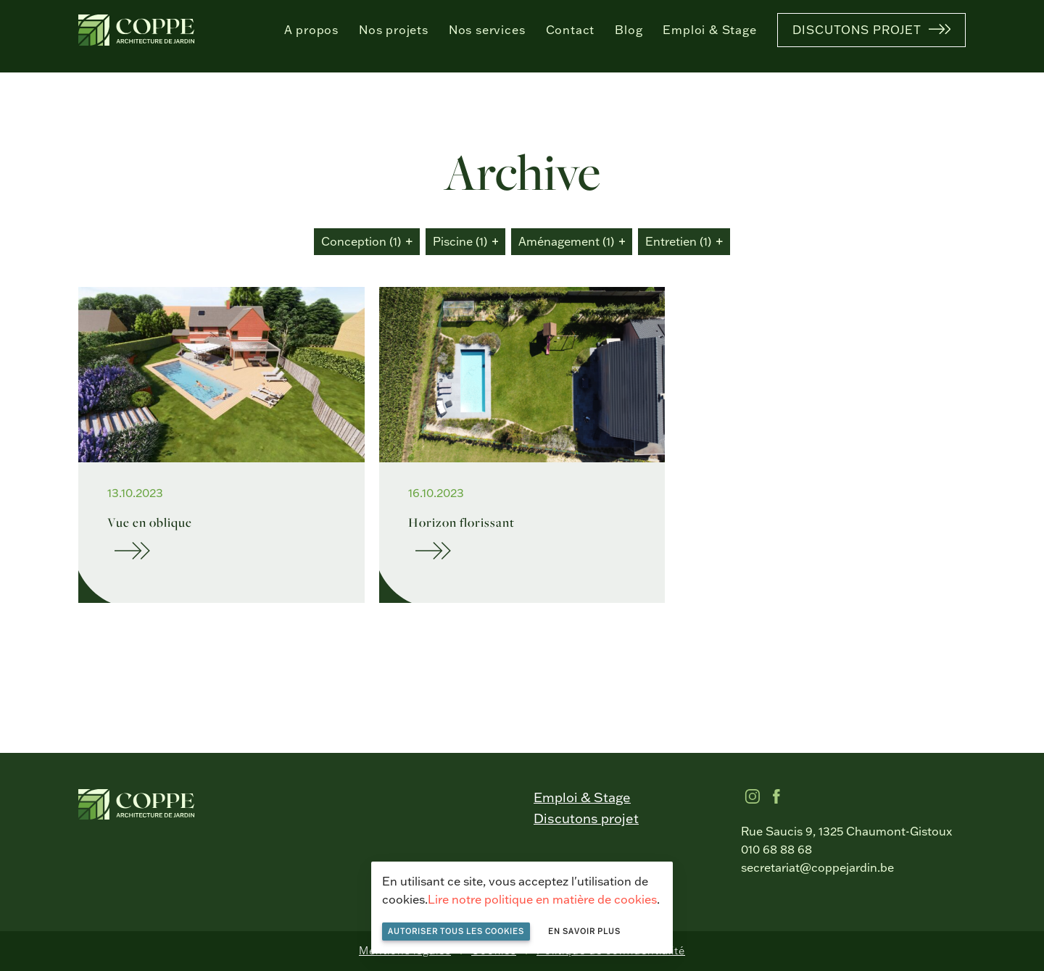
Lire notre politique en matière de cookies (542, 899)
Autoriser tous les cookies (456, 931)
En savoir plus (584, 931)
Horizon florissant (461, 522)
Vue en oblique (149, 522)
